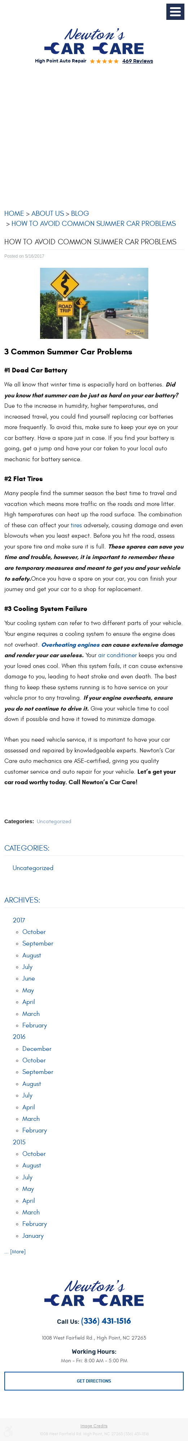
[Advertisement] (94, 134)
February (34, 1025)
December (37, 1049)
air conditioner (117, 655)
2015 (19, 1142)
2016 (19, 1037)
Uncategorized (54, 821)
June (28, 978)
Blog (80, 213)
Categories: (27, 848)
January (33, 1236)
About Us (47, 213)
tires (76, 525)
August (31, 955)
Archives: (22, 900)
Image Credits (94, 1425)
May (28, 990)
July (27, 967)
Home (14, 213)
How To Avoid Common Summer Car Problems (94, 223)
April (28, 1002)
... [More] (15, 1252)
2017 (19, 920)
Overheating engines (70, 645)
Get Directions (94, 1381)
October (34, 932)
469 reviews (137, 61)
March (31, 1014)
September (37, 943)
